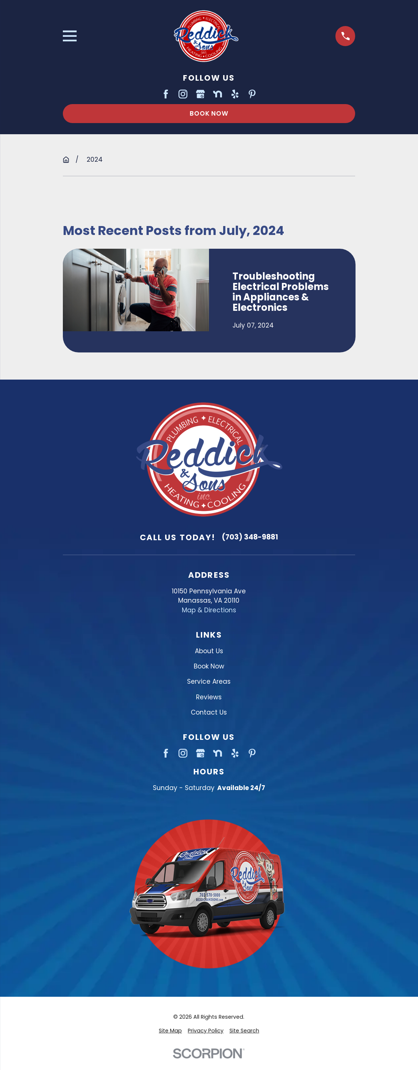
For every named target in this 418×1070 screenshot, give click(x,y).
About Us (209, 651)
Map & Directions (209, 610)
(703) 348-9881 (250, 537)
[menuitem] (170, 1031)
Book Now (209, 113)
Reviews (209, 697)
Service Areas (209, 681)
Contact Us (209, 712)
